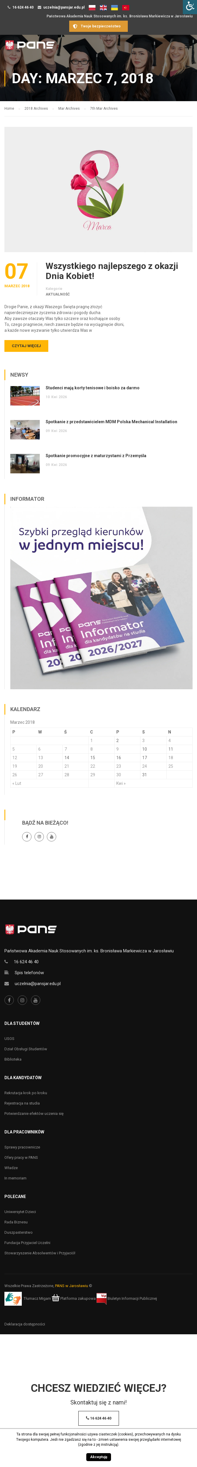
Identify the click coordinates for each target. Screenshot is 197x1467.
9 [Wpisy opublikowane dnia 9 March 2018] (117, 749)
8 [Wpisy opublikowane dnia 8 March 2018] (91, 749)
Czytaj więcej (26, 346)
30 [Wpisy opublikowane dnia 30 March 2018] (118, 774)
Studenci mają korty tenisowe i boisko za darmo (93, 387)
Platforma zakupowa (74, 1298)
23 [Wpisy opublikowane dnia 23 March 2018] (118, 766)
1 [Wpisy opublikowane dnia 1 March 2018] (91, 740)
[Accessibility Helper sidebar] (190, 7)
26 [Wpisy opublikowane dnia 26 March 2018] (14, 774)
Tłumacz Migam (37, 1298)
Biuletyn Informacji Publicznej (127, 1298)
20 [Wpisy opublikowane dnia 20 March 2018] (40, 766)
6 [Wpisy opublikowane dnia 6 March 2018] (39, 749)
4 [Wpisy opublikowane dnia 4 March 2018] (169, 740)
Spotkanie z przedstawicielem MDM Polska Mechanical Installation (111, 421)
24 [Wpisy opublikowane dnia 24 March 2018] (144, 766)
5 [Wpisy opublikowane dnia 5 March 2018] (13, 749)
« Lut (16, 783)
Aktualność (58, 294)
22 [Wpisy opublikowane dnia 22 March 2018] (92, 766)
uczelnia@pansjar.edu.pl (64, 7)
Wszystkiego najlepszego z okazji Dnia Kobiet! (112, 271)
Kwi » (121, 783)
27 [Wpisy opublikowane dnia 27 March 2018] (40, 774)
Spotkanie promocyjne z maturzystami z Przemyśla (96, 455)
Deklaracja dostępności (24, 1324)
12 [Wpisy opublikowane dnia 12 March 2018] (14, 757)
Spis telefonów (29, 972)
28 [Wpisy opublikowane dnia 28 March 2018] (66, 774)
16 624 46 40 (23, 7)
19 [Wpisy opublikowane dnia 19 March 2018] (14, 766)
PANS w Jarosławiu (71, 1286)
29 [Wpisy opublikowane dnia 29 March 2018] (92, 774)
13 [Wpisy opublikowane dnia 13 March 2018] (40, 757)
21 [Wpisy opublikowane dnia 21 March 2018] (66, 766)
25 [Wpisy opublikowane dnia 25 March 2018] (170, 766)
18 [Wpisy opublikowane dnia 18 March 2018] (170, 757)
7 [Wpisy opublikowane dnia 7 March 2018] (65, 749)
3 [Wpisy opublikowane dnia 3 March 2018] (143, 740)
